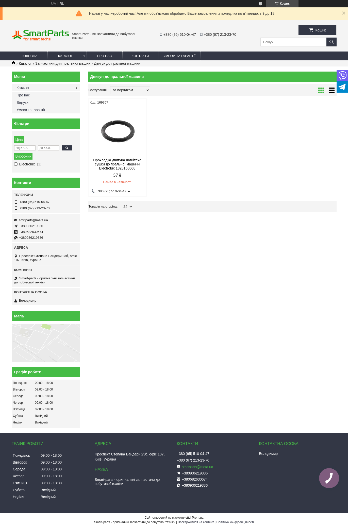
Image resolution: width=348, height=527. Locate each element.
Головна (30, 56)
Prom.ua (197, 517)
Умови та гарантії (179, 56)
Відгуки (23, 102)
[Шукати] (331, 42)
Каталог (65, 56)
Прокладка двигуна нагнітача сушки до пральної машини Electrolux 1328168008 (117, 164)
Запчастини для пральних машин (62, 63)
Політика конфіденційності (235, 522)
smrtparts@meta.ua (33, 220)
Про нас (104, 56)
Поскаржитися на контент (196, 522)
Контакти (140, 56)
